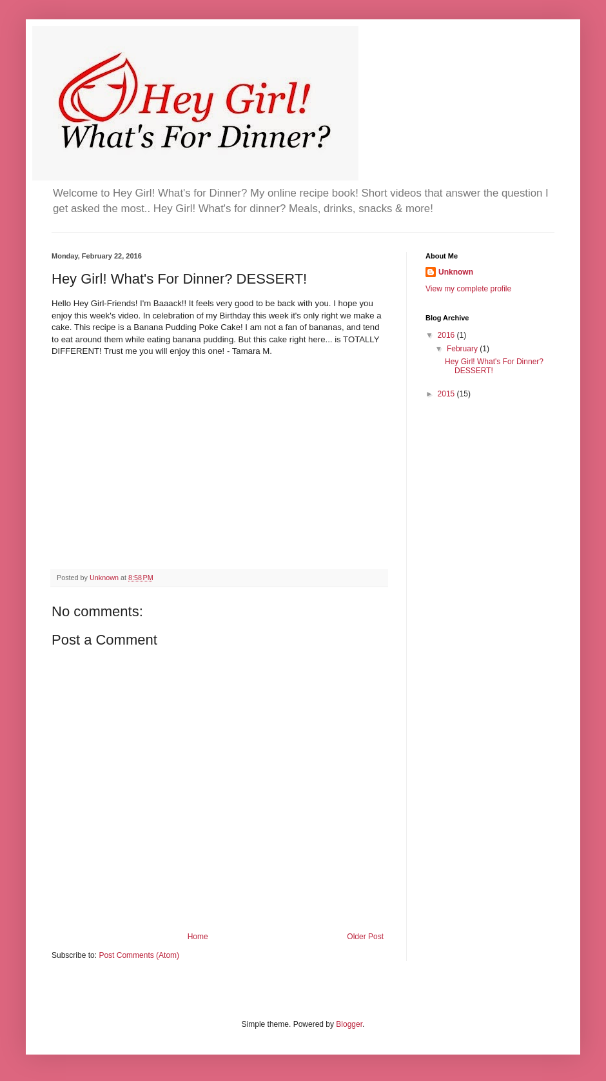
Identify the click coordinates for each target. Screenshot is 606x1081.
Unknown (455, 272)
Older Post (365, 936)
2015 (447, 393)
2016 (447, 335)
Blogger (349, 1024)
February (463, 348)
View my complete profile (468, 288)
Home (198, 936)
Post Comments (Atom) (139, 955)
